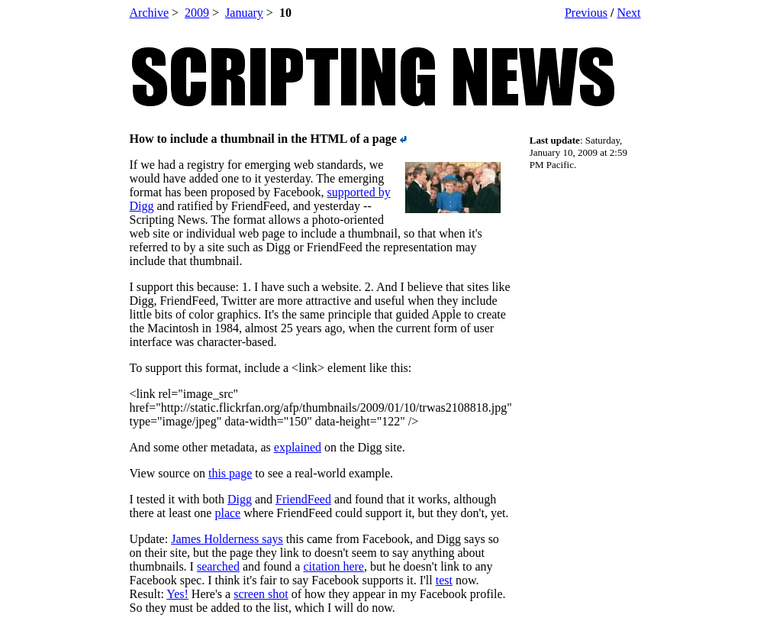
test (444, 580)
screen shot (261, 593)
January (244, 12)
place (227, 512)
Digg (239, 499)
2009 (197, 12)
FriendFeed (303, 499)
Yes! (177, 593)
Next (628, 12)
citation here (333, 566)
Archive (149, 12)
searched (218, 566)
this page (230, 473)
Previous (586, 12)
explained (297, 447)
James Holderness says (227, 538)
